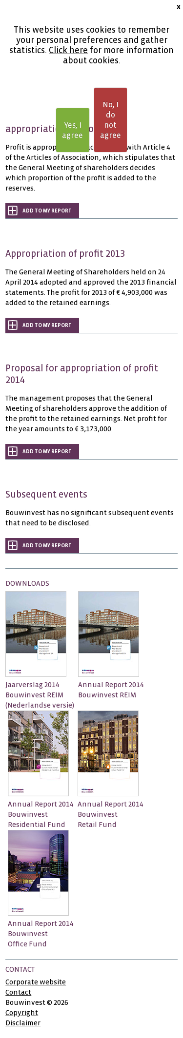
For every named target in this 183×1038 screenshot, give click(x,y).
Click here (68, 50)
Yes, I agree (72, 130)
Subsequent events (46, 494)
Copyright (21, 1013)
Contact (18, 992)
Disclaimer (23, 1023)
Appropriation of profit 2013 (65, 254)
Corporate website (35, 982)
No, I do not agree (110, 119)
